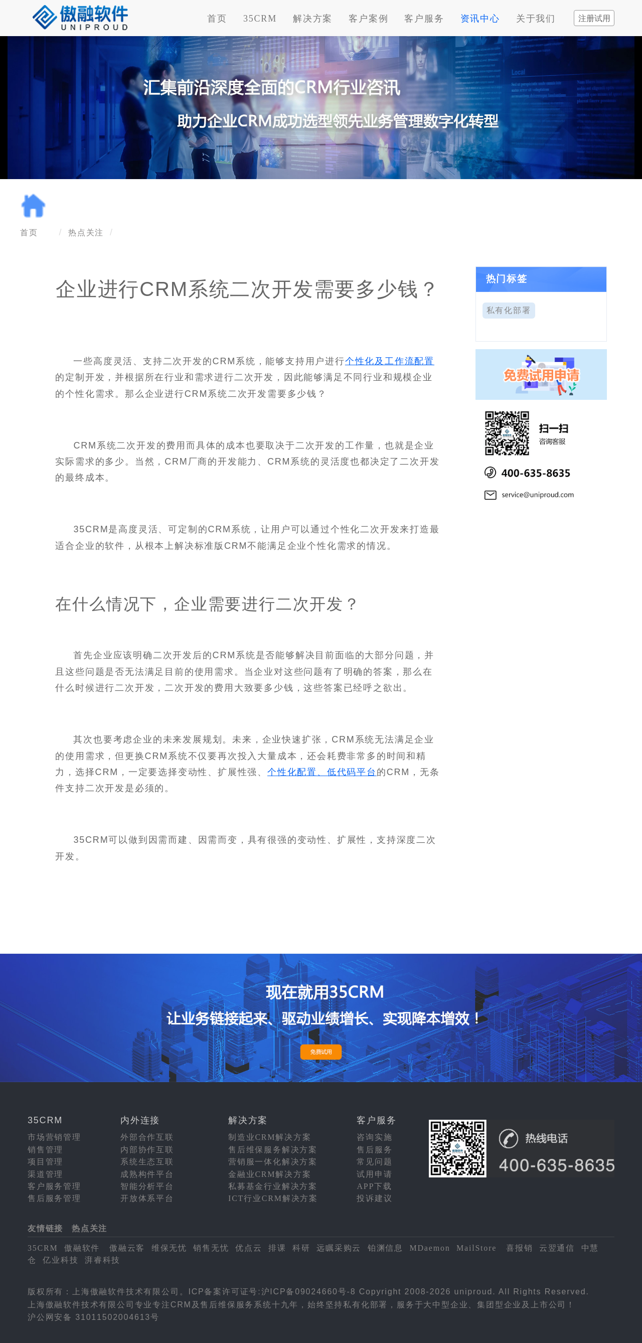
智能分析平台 (147, 1186)
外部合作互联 (147, 1137)
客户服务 (424, 19)
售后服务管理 (54, 1198)
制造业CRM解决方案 (269, 1137)
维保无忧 (169, 1248)
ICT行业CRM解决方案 (273, 1198)
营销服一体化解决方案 (272, 1161)
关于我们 (536, 19)
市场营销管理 (54, 1137)
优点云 (248, 1248)
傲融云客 (127, 1248)
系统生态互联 (147, 1161)
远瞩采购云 (338, 1248)
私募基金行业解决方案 (272, 1186)
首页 (217, 19)
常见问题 (374, 1161)
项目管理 (45, 1161)
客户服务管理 (54, 1186)
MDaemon (429, 1248)
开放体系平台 (147, 1198)
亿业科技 (60, 1260)
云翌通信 (557, 1248)
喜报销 (519, 1248)
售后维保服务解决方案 (272, 1149)
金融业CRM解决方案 (269, 1174)
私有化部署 (509, 310)
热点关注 (86, 232)
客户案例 (368, 19)
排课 (277, 1248)
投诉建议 (374, 1198)
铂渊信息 (385, 1248)
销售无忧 (211, 1248)
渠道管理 (45, 1174)
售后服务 (374, 1149)
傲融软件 (82, 1248)
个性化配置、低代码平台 (322, 772)
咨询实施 (374, 1137)
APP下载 (374, 1186)
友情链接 (45, 1228)
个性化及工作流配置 (389, 361)
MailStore (476, 1248)
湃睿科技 (102, 1260)
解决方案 (313, 19)
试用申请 (374, 1174)
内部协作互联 (147, 1149)
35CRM (260, 19)
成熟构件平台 (147, 1174)
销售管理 (45, 1149)
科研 (301, 1248)
